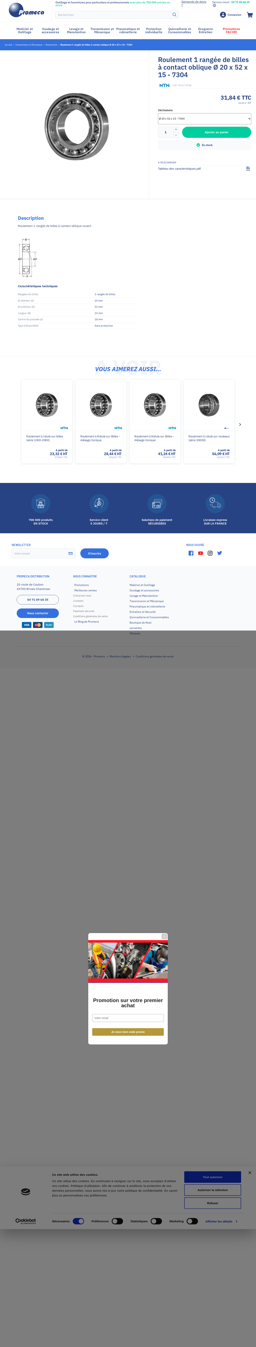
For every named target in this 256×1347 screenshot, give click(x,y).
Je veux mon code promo (128, 716)
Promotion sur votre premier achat (128, 687)
